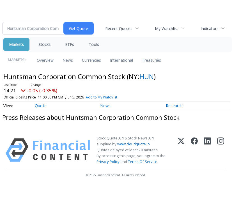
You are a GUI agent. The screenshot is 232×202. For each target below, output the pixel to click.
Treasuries (151, 60)
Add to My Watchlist (101, 97)
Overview (45, 60)
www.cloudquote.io (133, 143)
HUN (146, 76)
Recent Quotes (118, 28)
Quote (41, 105)
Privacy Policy (108, 161)
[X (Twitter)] (181, 150)
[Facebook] (194, 150)
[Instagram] (220, 150)
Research (174, 105)
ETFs (69, 44)
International (121, 60)
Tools (94, 44)
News (68, 60)
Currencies (91, 60)
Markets (16, 44)
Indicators (210, 28)
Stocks (44, 44)
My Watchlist (166, 28)
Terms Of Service (142, 161)
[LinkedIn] (207, 150)
